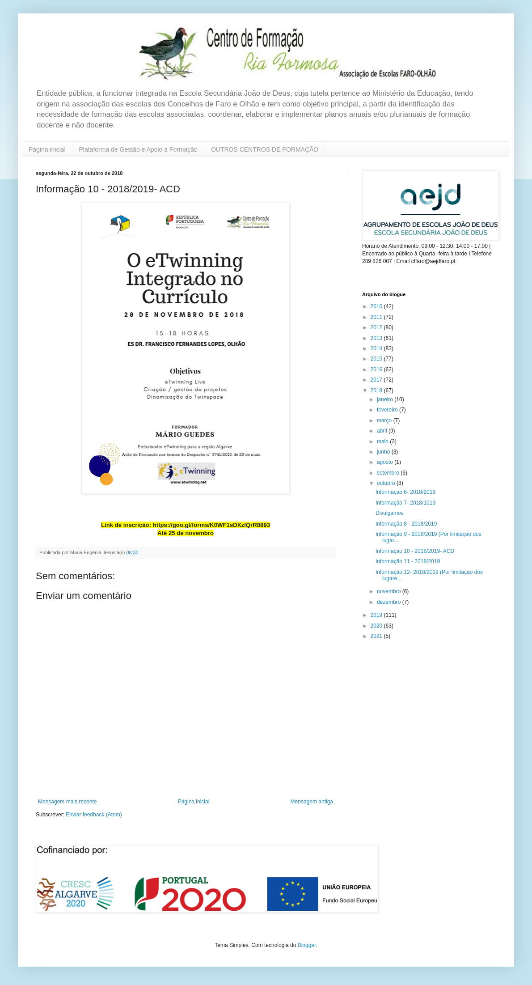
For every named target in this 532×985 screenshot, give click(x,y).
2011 (377, 317)
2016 (377, 369)
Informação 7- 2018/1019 (405, 503)
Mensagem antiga (312, 801)
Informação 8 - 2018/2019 (406, 524)
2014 (377, 348)
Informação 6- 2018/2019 (405, 492)
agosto (385, 462)
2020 (377, 626)
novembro (389, 591)
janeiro (385, 399)
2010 (377, 306)
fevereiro (388, 410)
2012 (377, 327)
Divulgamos (390, 513)
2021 (377, 636)
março (385, 420)
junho (384, 452)
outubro (387, 483)
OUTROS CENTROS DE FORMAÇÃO (264, 149)
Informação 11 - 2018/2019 (408, 561)
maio (383, 441)
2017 (377, 380)
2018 (377, 390)
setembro (389, 473)
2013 (377, 338)
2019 (377, 615)
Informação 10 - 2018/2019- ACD (415, 551)
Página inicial (47, 149)
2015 (377, 359)
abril (382, 431)
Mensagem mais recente (67, 801)
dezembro (389, 602)
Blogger (307, 945)
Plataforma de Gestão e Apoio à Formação (138, 149)
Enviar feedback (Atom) (94, 814)
